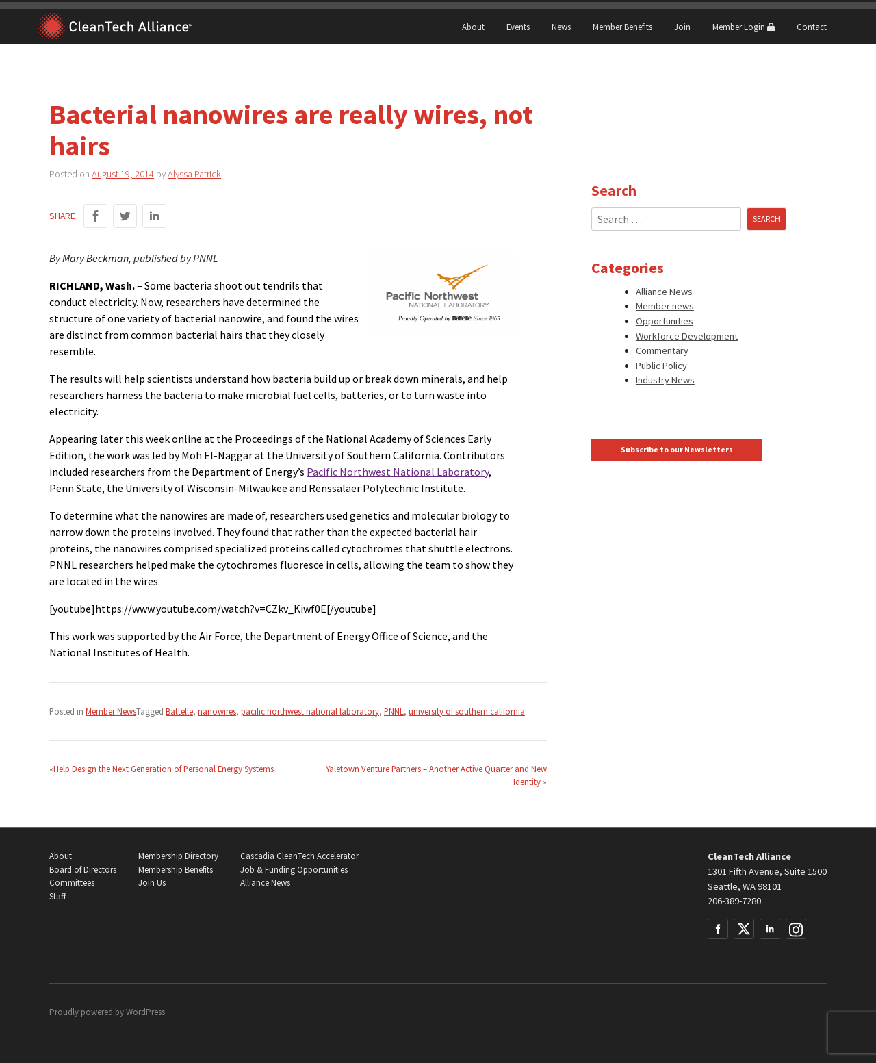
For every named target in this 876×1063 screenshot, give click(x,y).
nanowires (217, 711)
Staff (57, 896)
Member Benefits (622, 26)
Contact (812, 26)
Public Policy (661, 365)
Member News (111, 711)
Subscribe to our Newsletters (677, 449)
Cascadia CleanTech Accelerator (299, 856)
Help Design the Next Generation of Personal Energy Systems (163, 768)
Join (682, 26)
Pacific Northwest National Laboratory (398, 471)
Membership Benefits (175, 869)
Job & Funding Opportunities (294, 869)
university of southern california (467, 711)
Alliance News (664, 291)
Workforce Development (687, 336)
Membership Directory (178, 856)
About (473, 26)
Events (518, 26)
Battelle (179, 711)
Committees (71, 882)
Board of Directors (82, 869)
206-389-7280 (734, 901)
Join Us (152, 882)
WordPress (145, 1012)
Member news (665, 306)
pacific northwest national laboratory (310, 711)
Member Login (743, 26)
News (561, 26)
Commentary (662, 350)
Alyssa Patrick (194, 174)
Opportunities (664, 321)
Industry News (665, 380)
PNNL (394, 711)
